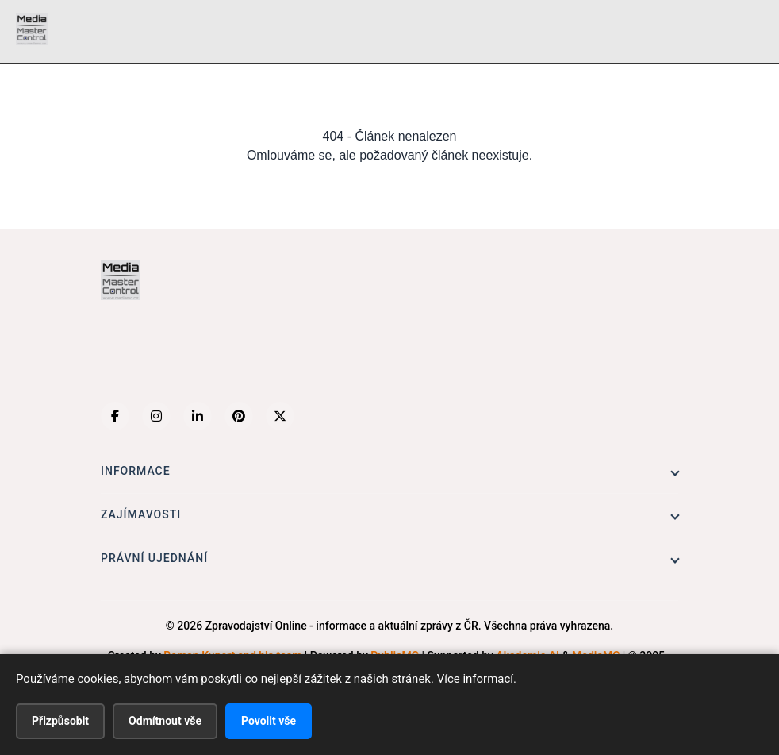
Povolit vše (268, 721)
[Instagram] (156, 416)
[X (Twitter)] (280, 416)
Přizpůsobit (60, 721)
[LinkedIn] (197, 416)
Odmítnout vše (165, 721)
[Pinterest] (238, 416)
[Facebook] (115, 416)
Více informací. (476, 679)
